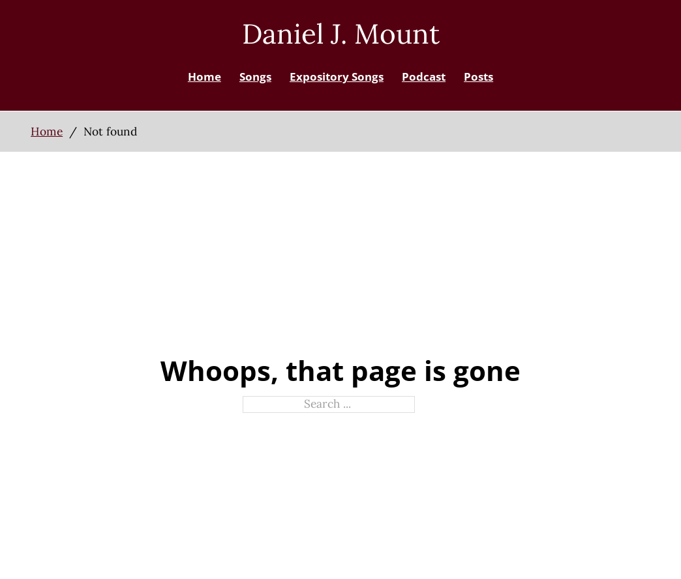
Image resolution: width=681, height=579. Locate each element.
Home (204, 76)
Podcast (424, 76)
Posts (478, 76)
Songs (255, 76)
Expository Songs (337, 76)
